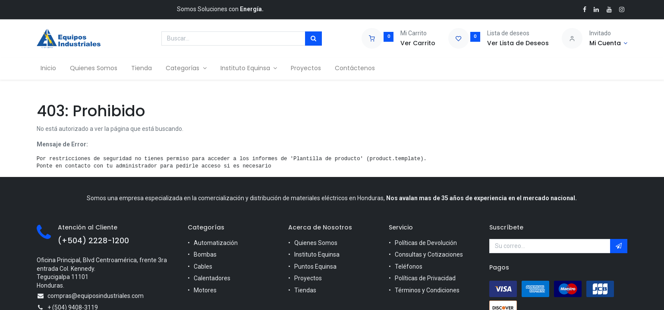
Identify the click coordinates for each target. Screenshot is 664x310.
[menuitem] (51, 68)
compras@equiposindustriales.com (95, 295)
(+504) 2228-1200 (93, 241)
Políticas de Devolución (426, 242)
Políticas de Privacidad (425, 278)
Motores (205, 290)
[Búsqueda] (313, 38)
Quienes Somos (315, 242)
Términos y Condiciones (427, 290)
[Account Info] (608, 43)
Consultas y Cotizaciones (429, 254)
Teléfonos (408, 266)
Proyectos (308, 278)
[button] (618, 246)
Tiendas (305, 290)
